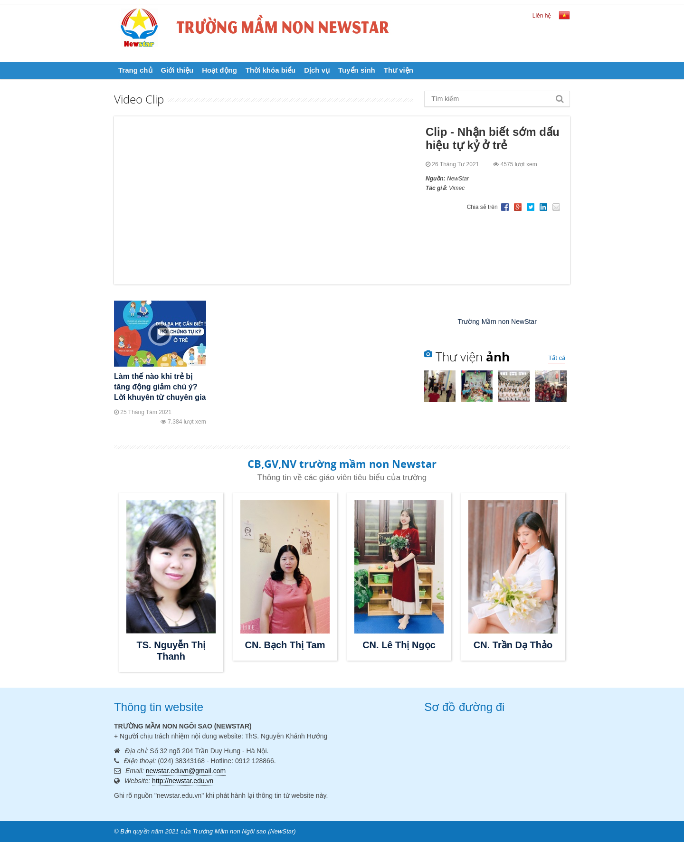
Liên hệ (541, 15)
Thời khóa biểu (270, 70)
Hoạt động (219, 70)
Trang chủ (135, 70)
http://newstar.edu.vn (182, 781)
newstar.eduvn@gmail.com (186, 771)
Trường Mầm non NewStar (497, 321)
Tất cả (556, 357)
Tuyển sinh (356, 70)
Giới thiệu (177, 70)
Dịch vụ (317, 70)
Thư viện (398, 70)
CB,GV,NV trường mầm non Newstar (342, 463)
